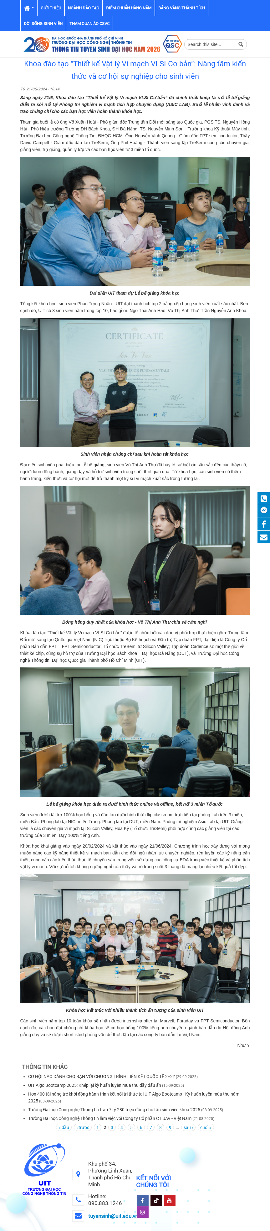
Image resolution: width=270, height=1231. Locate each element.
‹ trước (82, 1127)
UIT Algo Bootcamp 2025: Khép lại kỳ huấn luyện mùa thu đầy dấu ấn (94, 1085)
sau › (188, 1127)
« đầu (64, 1127)
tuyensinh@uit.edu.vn (113, 1216)
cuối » (205, 1127)
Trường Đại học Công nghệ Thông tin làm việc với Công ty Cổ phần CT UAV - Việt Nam (109, 1118)
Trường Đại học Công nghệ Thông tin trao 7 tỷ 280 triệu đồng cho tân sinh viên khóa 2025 (114, 1109)
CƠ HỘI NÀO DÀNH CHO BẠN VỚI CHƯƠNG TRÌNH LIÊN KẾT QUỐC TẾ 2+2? (101, 1076)
